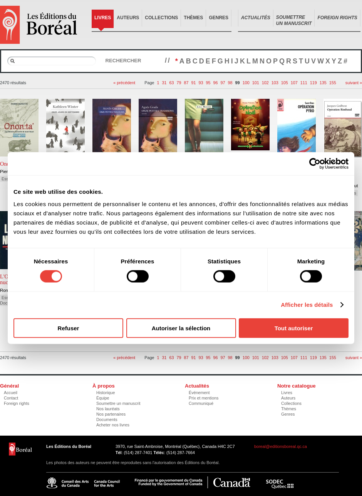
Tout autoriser (294, 328)
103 (275, 82)
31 (164, 82)
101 (255, 82)
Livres (102, 17)
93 (201, 82)
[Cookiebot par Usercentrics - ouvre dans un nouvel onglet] (315, 164)
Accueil (10, 392)
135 (323, 82)
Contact (11, 398)
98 (230, 82)
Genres (218, 17)
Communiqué (201, 403)
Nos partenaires (111, 414)
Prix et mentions (203, 398)
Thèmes (193, 17)
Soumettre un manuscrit (118, 403)
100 (246, 82)
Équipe (102, 398)
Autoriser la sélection (181, 328)
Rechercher (123, 60)
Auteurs (128, 17)
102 (265, 82)
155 (332, 82)
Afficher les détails (307, 304)
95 (208, 82)
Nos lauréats (108, 408)
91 (193, 82)
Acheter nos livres (112, 425)
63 (171, 82)
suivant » (353, 82)
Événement (199, 392)
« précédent (124, 82)
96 (215, 82)
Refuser (68, 328)
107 (294, 82)
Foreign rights (16, 403)
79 (178, 82)
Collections (161, 17)
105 (284, 82)
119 (313, 82)
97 (223, 82)
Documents (106, 419)
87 (186, 82)
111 (303, 82)
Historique (105, 392)
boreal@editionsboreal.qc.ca (280, 446)
